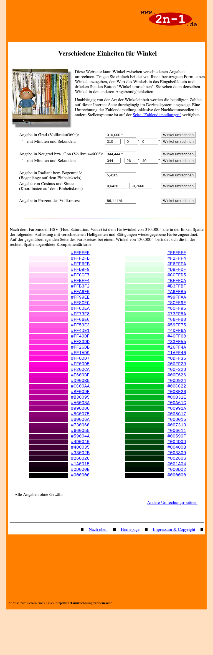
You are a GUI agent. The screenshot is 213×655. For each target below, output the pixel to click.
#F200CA (80, 394)
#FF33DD (80, 360)
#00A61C (177, 434)
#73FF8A (177, 327)
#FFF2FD (80, 260)
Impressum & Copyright (174, 575)
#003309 (177, 494)
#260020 (80, 500)
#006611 (177, 467)
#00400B (177, 487)
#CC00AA (80, 414)
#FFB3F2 (80, 294)
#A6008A (80, 434)
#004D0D (177, 480)
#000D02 (177, 514)
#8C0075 (80, 447)
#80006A (80, 454)
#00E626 (177, 400)
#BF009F (80, 420)
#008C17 (177, 447)
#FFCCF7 (80, 280)
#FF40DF (80, 354)
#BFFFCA (177, 287)
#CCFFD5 (177, 280)
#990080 (80, 440)
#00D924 (177, 407)
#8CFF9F (177, 314)
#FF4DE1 (80, 347)
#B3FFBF (177, 294)
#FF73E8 (80, 327)
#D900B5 (80, 407)
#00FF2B (177, 387)
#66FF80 (177, 334)
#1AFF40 (177, 374)
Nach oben (98, 575)
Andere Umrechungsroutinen (172, 548)
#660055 (80, 467)
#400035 (80, 487)
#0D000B (80, 514)
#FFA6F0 (80, 300)
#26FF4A (177, 367)
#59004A (80, 474)
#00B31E (177, 427)
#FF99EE (80, 307)
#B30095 (80, 427)
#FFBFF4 (80, 287)
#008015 (177, 454)
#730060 (80, 460)
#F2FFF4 (177, 260)
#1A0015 (80, 507)
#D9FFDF (177, 274)
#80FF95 (177, 320)
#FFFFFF (80, 254)
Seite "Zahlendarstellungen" (157, 114)
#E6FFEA (177, 267)
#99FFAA (177, 307)
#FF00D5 (80, 387)
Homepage (130, 575)
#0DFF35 (177, 380)
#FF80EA (80, 320)
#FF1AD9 (80, 374)
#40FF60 (177, 354)
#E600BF (80, 400)
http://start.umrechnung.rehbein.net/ (83, 649)
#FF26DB (80, 367)
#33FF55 (177, 360)
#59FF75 (177, 340)
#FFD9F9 (80, 274)
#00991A (177, 440)
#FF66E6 (80, 334)
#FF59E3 (80, 340)
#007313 (177, 460)
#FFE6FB (80, 267)
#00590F (177, 474)
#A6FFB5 (177, 300)
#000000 (80, 520)
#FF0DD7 (80, 380)
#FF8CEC (80, 314)
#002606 (177, 500)
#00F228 (177, 394)
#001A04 (177, 507)
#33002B (80, 494)
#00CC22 (177, 414)
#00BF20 (177, 420)
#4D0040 (80, 480)
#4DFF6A (177, 347)
